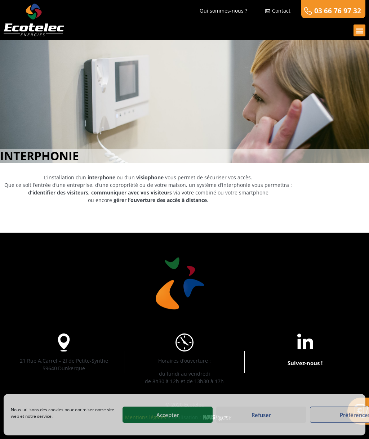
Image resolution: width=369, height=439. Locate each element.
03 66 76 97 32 (337, 10)
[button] (359, 30)
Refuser (261, 414)
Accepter (167, 414)
